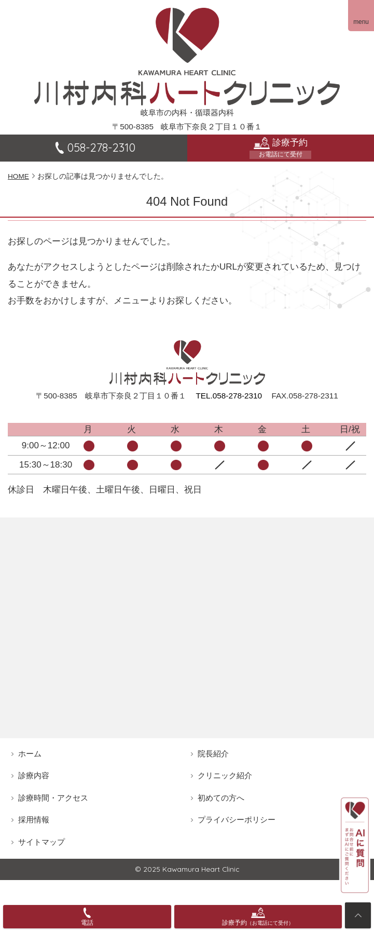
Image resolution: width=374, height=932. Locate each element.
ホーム (29, 753)
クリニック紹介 (225, 775)
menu (361, 21)
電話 (87, 922)
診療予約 (281, 148)
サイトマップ (41, 841)
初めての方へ (221, 797)
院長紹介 (213, 753)
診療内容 (33, 775)
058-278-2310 (93, 147)
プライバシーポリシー (236, 819)
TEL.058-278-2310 (229, 395)
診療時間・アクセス (53, 797)
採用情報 (33, 819)
